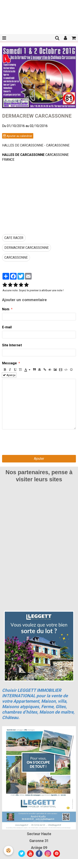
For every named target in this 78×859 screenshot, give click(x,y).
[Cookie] (8, 850)
